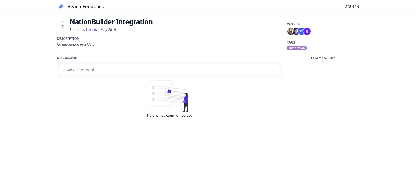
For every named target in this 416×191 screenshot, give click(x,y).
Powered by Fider (323, 58)
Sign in (352, 6)
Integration (297, 48)
